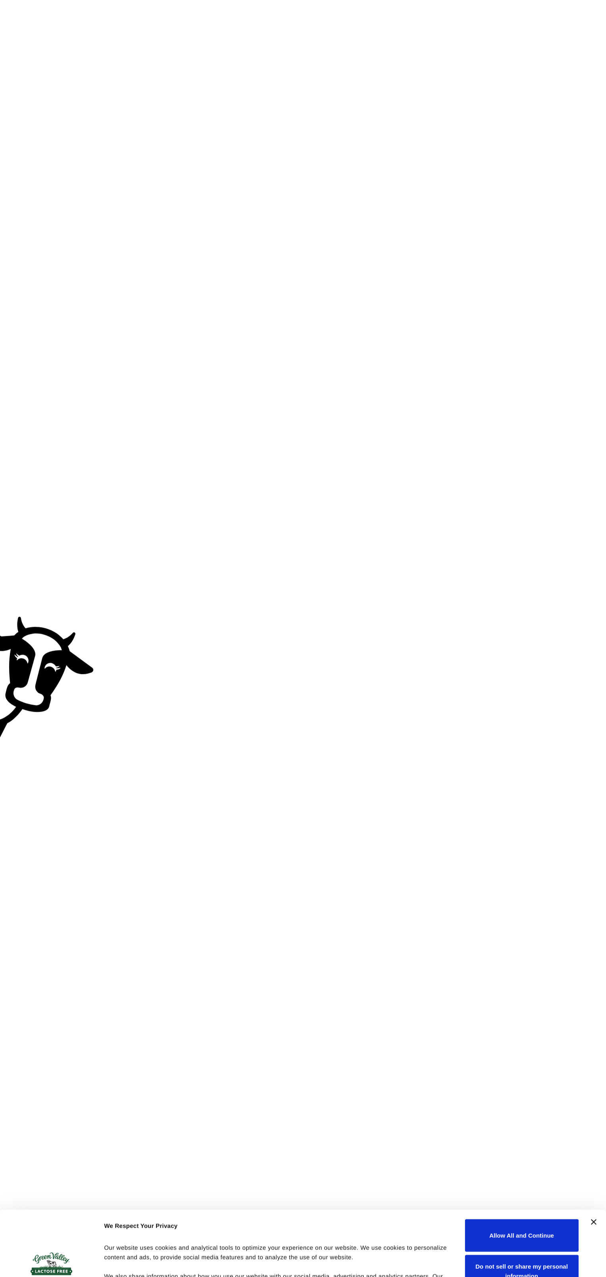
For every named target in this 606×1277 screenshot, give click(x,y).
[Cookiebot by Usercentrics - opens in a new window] (51, 1261)
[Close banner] (593, 1157)
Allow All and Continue (521, 1170)
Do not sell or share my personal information (521, 1206)
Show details (122, 1261)
